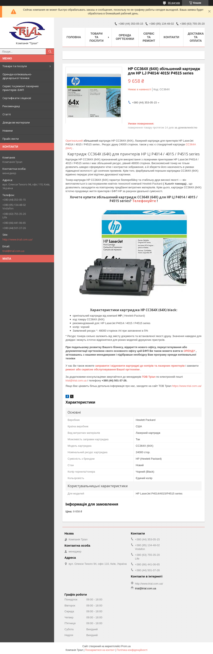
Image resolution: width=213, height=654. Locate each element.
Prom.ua (126, 646)
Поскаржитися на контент (100, 650)
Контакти (171, 37)
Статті (6, 114)
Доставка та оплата (196, 37)
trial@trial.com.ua (13, 251)
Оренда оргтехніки (125, 37)
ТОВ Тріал (149, 376)
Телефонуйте (144, 201)
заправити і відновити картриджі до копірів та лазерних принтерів (140, 365)
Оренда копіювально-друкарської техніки (17, 76)
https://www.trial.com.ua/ (187, 385)
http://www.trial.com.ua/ (17, 239)
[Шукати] (50, 51)
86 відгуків (174, 2)
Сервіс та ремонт (149, 37)
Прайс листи (10, 139)
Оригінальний (74, 140)
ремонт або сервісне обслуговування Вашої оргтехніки (103, 369)
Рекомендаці (11, 106)
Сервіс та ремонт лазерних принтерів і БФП (20, 88)
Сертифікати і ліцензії (16, 98)
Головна (74, 37)
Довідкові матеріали (16, 122)
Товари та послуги (14, 66)
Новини (7, 130)
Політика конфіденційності (132, 650)
